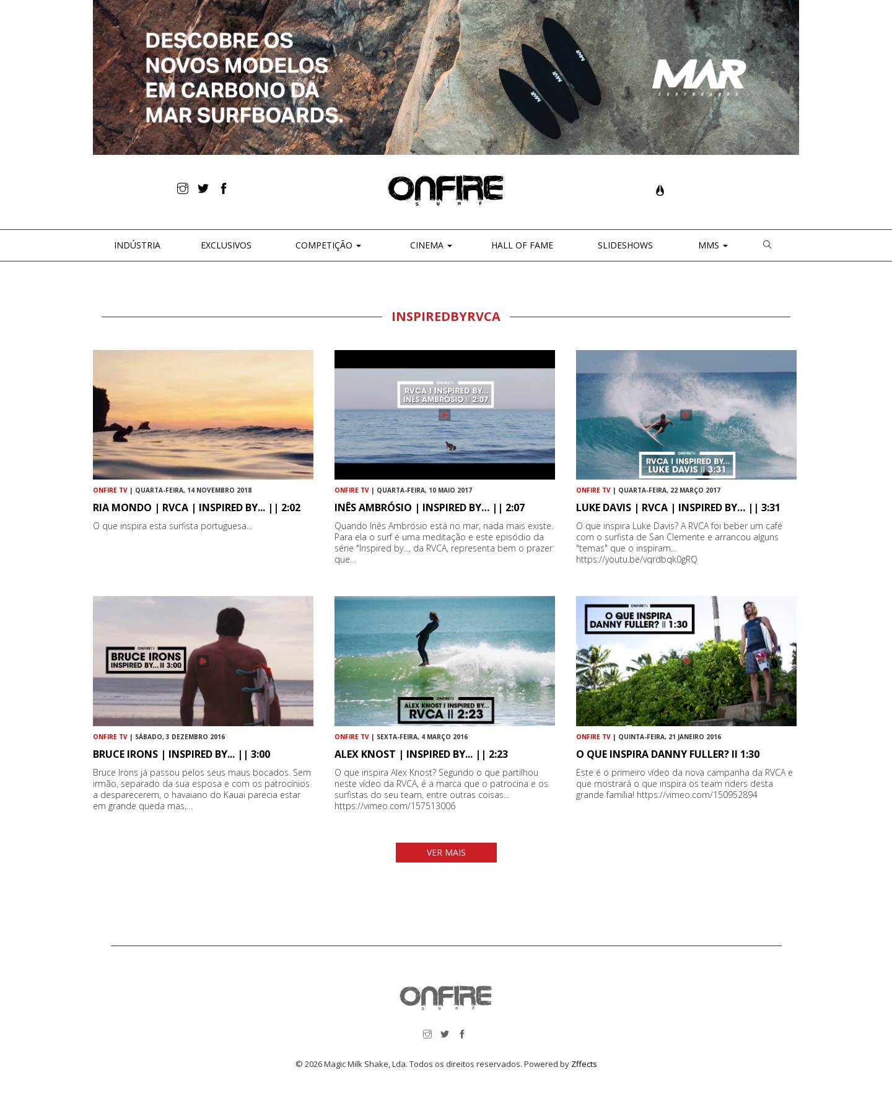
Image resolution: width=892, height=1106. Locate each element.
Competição (327, 245)
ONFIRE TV (110, 490)
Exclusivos (226, 245)
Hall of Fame (522, 245)
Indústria (136, 245)
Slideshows (625, 245)
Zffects (584, 1063)
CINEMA (430, 245)
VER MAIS (446, 852)
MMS (712, 245)
